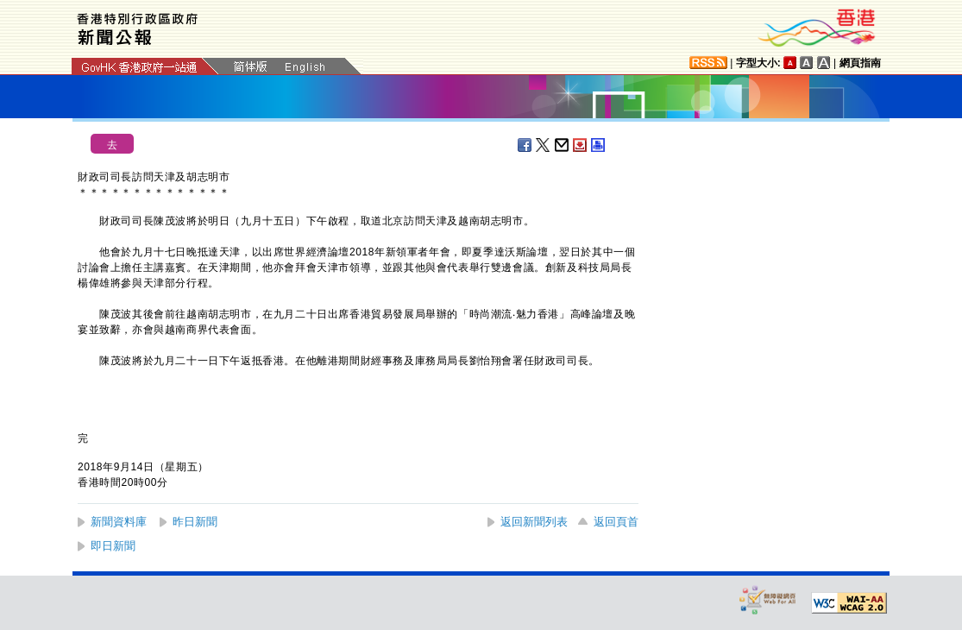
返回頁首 (616, 521)
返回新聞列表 (534, 521)
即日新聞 (113, 545)
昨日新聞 (195, 521)
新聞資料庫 (119, 521)
